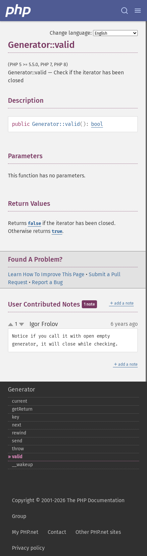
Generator (21, 389)
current (19, 401)
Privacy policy (28, 548)
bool (97, 124)
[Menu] (137, 10)
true (57, 231)
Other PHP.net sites (98, 532)
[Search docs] (124, 10)
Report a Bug (47, 282)
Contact (57, 532)
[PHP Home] (18, 10)
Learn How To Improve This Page (46, 274)
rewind (19, 433)
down (21, 324)
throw (18, 449)
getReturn (22, 409)
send (17, 441)
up (12, 324)
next (16, 425)
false (34, 223)
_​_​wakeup (22, 464)
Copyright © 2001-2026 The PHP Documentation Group (68, 508)
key (15, 417)
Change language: (71, 33)
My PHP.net (25, 532)
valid (17, 457)
